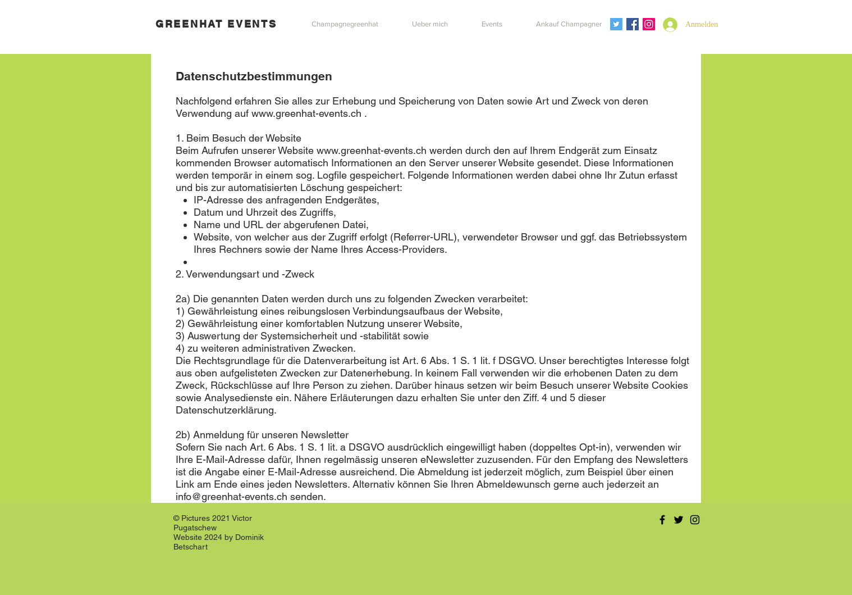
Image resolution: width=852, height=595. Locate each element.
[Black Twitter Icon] (678, 520)
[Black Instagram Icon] (695, 520)
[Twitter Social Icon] (616, 24)
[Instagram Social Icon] (649, 24)
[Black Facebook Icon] (662, 520)
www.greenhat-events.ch (306, 113)
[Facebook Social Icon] (632, 24)
